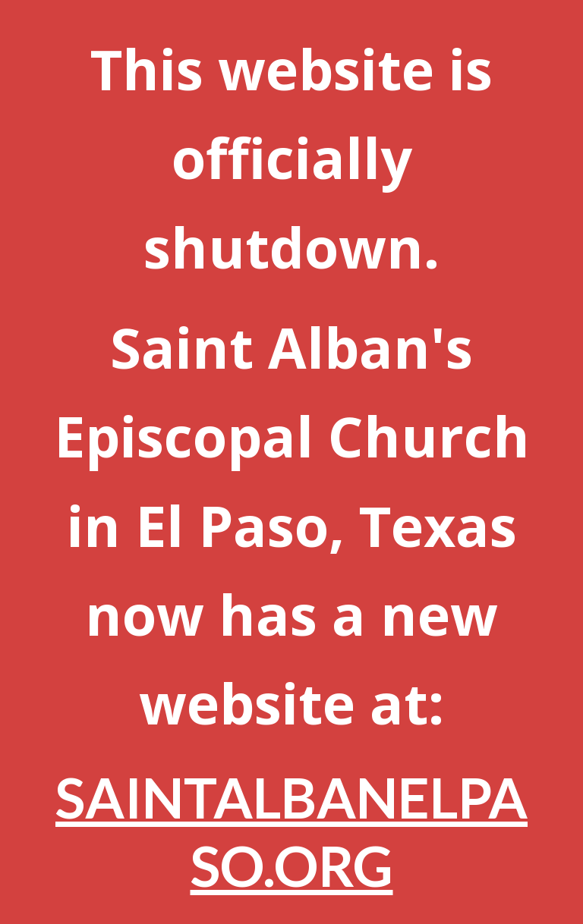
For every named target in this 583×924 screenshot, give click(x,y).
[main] (291, 462)
